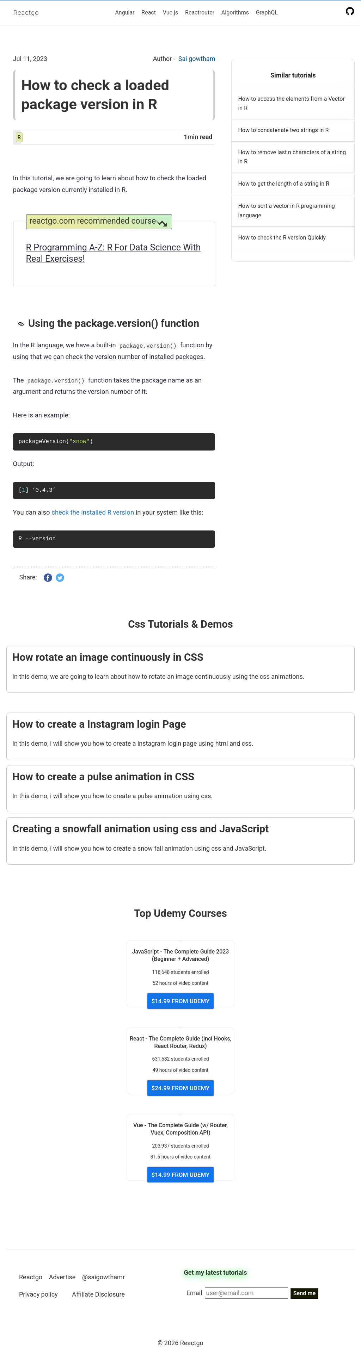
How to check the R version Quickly (281, 237)
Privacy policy (38, 1294)
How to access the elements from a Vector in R (291, 103)
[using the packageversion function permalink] (23, 323)
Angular (124, 12)
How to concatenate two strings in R (283, 130)
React (148, 12)
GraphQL (267, 12)
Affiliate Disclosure (98, 1294)
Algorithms (235, 12)
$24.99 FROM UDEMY (181, 1088)
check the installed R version (92, 512)
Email (194, 1293)
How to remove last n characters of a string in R (292, 157)
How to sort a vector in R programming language (286, 210)
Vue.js (170, 12)
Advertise (62, 1277)
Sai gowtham (196, 58)
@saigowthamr (103, 1277)
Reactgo (26, 12)
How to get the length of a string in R (283, 183)
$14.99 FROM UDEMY (181, 1001)
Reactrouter (199, 12)
